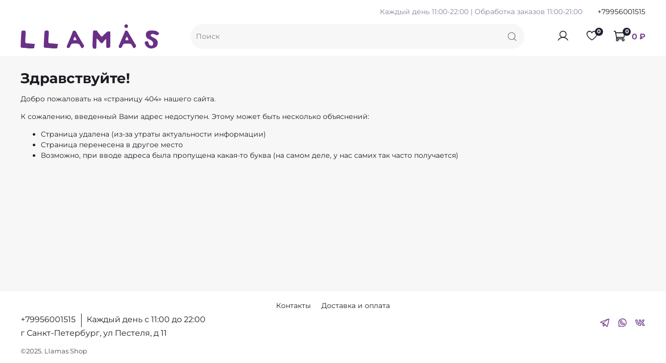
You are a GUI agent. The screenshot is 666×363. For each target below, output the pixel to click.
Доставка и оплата (355, 305)
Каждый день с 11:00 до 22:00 (146, 319)
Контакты (293, 305)
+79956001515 (621, 11)
